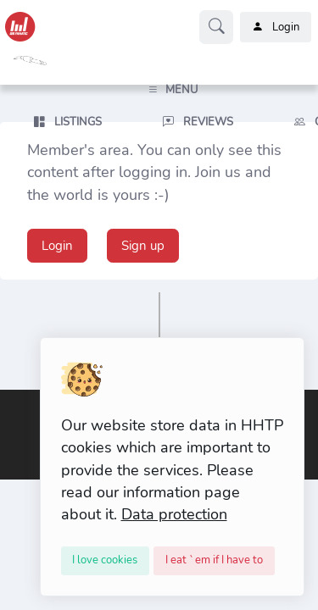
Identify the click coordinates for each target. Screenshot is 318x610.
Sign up (143, 245)
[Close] (105, 560)
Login (275, 27)
